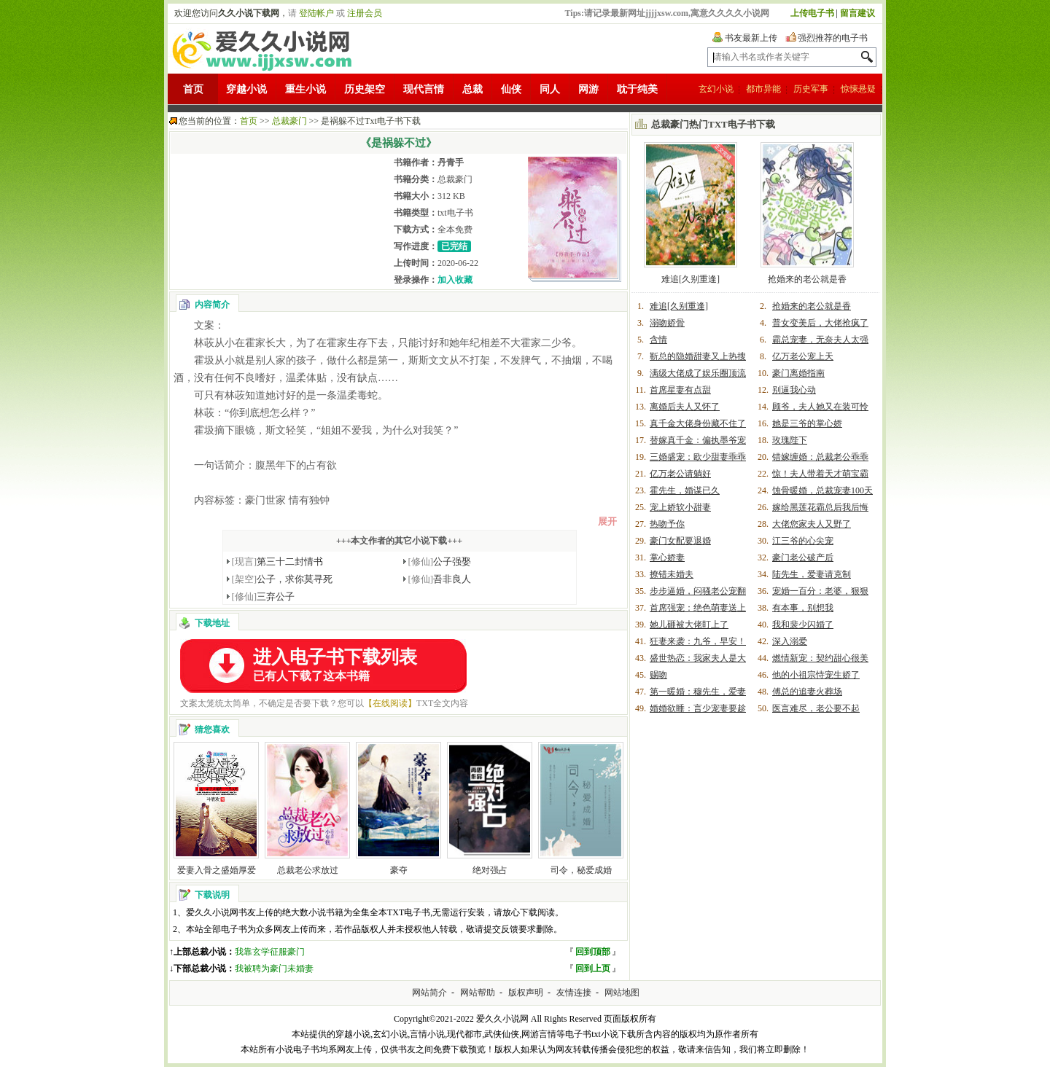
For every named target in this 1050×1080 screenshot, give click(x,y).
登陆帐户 (316, 13)
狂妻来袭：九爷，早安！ (698, 641)
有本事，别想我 (802, 608)
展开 (607, 521)
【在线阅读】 (390, 703)
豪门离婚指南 (798, 373)
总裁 (472, 89)
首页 (193, 89)
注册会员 (364, 13)
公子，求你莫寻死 (282, 579)
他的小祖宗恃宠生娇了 (816, 675)
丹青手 (451, 162)
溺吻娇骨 (667, 323)
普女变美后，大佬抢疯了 (820, 323)
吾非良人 (440, 579)
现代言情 (423, 89)
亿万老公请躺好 (680, 474)
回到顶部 (592, 952)
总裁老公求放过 (307, 870)
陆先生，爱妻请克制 (811, 574)
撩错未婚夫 (671, 574)
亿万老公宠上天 (802, 356)
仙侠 (511, 89)
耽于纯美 (637, 89)
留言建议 (857, 13)
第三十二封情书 (278, 561)
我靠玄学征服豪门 (270, 952)
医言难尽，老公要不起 (816, 708)
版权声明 (525, 992)
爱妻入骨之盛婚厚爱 (216, 870)
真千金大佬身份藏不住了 (698, 423)
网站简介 (429, 992)
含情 (658, 339)
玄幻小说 (716, 89)
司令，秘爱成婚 (581, 870)
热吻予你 (667, 524)
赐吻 (658, 675)
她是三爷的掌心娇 (807, 423)
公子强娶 (440, 561)
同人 (550, 89)
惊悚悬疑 (858, 89)
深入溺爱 (789, 641)
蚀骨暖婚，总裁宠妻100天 (822, 490)
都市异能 (763, 89)
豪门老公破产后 (802, 557)
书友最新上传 (751, 38)
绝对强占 (490, 870)
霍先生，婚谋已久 (685, 490)
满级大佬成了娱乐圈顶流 (698, 373)
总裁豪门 (289, 121)
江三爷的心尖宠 (802, 541)
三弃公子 (263, 596)
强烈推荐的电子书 (833, 38)
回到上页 (592, 968)
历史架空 (364, 89)
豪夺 (399, 870)
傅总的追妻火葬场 (807, 691)
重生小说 (305, 89)
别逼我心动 (794, 390)
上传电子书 (812, 13)
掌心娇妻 (667, 557)
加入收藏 (455, 280)
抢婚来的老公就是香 (807, 279)
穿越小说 (246, 89)
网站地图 (621, 992)
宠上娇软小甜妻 (680, 507)
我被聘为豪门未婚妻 (274, 968)
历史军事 (810, 89)
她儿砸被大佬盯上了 (689, 624)
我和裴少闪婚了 (802, 624)
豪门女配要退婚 (680, 541)
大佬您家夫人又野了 (811, 524)
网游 (588, 89)
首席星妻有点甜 (680, 390)
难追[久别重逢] (690, 279)
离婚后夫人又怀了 (685, 407)
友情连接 (573, 992)
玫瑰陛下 (789, 440)
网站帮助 (477, 992)
